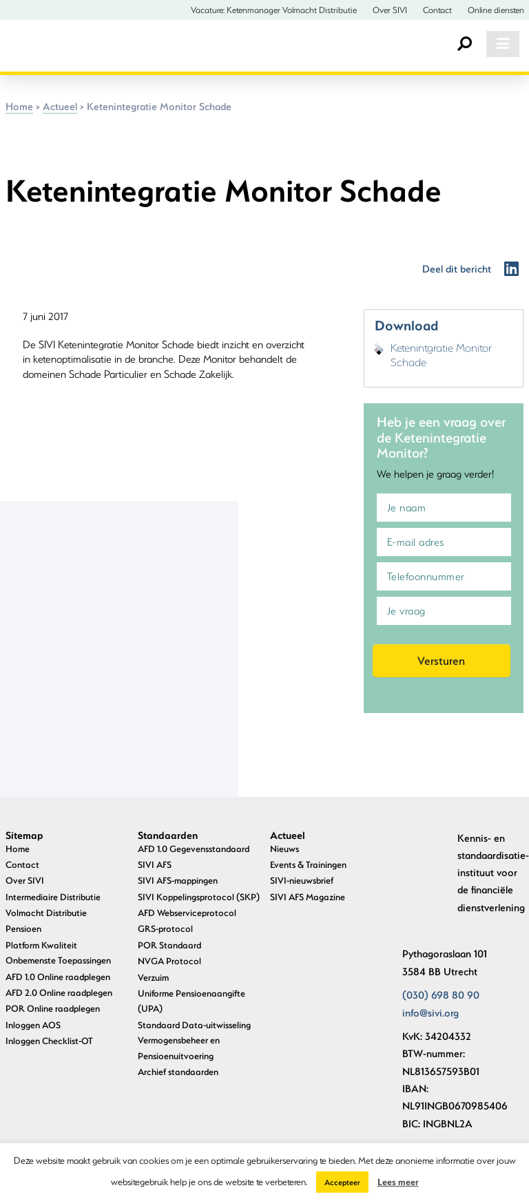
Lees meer (398, 1181)
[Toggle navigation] (502, 44)
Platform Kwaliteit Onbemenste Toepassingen (58, 952)
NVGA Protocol (169, 960)
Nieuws (284, 848)
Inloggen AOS (33, 1024)
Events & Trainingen (308, 864)
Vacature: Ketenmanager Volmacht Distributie (274, 9)
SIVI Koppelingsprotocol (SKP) (199, 896)
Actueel (60, 106)
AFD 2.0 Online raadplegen (59, 992)
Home (19, 106)
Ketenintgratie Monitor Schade (441, 355)
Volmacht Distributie (46, 912)
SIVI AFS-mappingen (178, 880)
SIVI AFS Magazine (307, 896)
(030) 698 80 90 (440, 994)
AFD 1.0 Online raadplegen (58, 976)
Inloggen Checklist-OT (49, 1040)
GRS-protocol (165, 928)
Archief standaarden (178, 1071)
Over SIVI (390, 9)
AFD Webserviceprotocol (187, 912)
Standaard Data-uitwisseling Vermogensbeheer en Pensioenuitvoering (194, 1040)
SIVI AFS (155, 864)
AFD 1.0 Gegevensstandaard (193, 848)
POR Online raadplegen (53, 1008)
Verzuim (153, 977)
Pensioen (23, 928)
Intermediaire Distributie (53, 896)
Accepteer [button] (342, 1182)
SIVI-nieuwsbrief (301, 880)
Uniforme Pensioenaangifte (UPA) (191, 1000)
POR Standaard (169, 944)
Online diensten (496, 9)
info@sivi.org (430, 1012)
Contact (437, 9)
